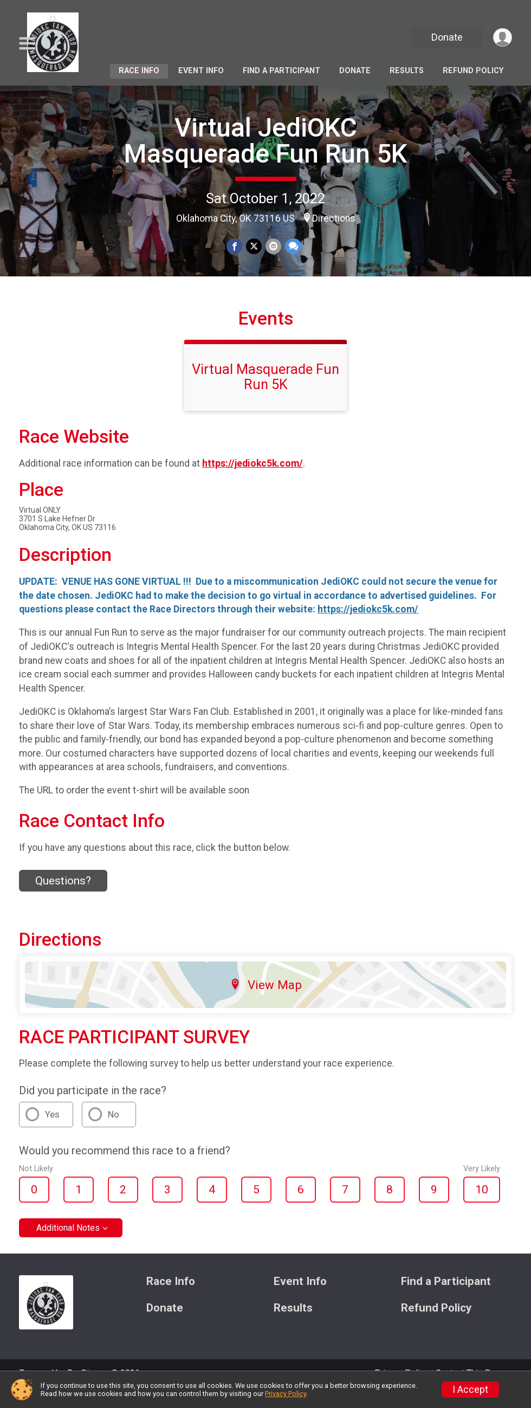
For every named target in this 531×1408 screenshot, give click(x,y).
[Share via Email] (273, 247)
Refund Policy (473, 70)
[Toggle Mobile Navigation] (27, 44)
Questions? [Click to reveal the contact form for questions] (63, 895)
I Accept (470, 1389)
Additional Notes (68, 1243)
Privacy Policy (285, 1394)
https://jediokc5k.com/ (252, 478)
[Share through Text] (292, 247)
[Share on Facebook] (235, 247)
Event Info (201, 70)
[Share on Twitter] (254, 247)
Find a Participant (281, 70)
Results (407, 70)
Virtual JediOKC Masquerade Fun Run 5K (265, 140)
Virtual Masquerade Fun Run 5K (265, 392)
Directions (333, 218)
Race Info (139, 70)
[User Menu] (502, 38)
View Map (266, 999)
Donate (446, 37)
